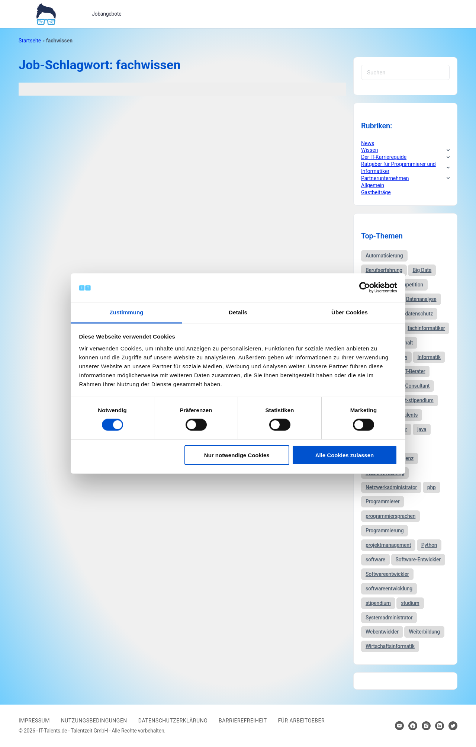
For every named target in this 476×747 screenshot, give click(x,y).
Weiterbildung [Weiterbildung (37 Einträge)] (424, 632)
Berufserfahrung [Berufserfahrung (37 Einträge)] (384, 270)
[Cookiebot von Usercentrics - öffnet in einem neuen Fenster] (364, 287)
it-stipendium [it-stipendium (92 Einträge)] (419, 400)
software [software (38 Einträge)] (375, 559)
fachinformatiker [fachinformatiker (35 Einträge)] (426, 328)
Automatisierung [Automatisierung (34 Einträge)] (384, 256)
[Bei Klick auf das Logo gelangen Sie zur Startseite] (46, 13)
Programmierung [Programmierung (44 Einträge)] (384, 530)
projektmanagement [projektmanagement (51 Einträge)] (388, 545)
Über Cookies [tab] (349, 312)
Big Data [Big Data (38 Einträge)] (421, 270)
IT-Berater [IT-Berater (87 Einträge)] (414, 371)
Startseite (30, 41)
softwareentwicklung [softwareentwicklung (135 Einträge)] (389, 588)
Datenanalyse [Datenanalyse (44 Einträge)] (421, 299)
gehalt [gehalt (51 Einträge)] (406, 343)
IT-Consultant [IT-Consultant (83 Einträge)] (415, 386)
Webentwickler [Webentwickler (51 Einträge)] (382, 632)
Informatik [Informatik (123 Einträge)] (428, 357)
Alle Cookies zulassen (344, 455)
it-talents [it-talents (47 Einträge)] (408, 415)
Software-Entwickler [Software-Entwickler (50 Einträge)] (418, 559)
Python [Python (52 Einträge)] (429, 545)
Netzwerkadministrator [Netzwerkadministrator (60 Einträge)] (391, 487)
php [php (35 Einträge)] (431, 487)
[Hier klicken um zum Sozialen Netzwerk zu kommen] (412, 725)
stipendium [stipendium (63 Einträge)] (378, 603)
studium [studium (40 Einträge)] (410, 603)
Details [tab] (238, 312)
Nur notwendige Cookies (237, 455)
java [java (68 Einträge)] (421, 429)
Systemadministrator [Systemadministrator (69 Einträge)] (389, 618)
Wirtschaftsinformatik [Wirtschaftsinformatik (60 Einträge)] (390, 646)
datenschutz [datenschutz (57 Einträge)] (419, 314)
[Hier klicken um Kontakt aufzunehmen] (399, 725)
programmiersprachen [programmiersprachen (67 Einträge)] (390, 516)
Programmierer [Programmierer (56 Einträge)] (382, 501)
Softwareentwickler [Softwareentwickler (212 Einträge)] (387, 574)
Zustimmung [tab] (127, 312)
